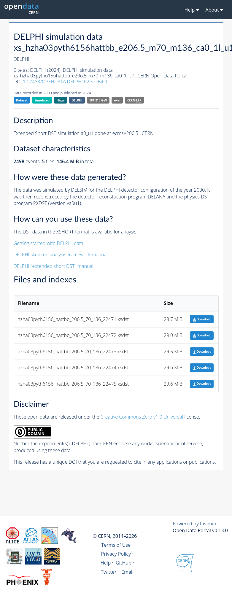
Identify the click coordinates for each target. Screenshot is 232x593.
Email (127, 572)
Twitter (109, 572)
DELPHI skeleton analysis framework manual (61, 254)
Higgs (61, 100)
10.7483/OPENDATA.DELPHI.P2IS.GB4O (65, 81)
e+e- (117, 100)
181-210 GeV (98, 100)
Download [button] (202, 319)
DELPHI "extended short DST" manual (53, 266)
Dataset (22, 100)
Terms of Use (116, 545)
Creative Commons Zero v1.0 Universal (142, 417)
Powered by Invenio (194, 523)
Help (106, 562)
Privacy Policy (116, 554)
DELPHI (76, 100)
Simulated (42, 100)
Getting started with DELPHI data (48, 243)
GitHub (123, 562)
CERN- (134, 100)
